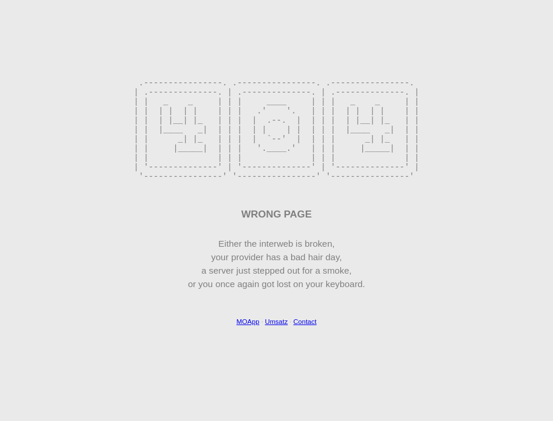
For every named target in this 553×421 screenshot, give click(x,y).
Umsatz (276, 344)
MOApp (248, 344)
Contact (305, 344)
